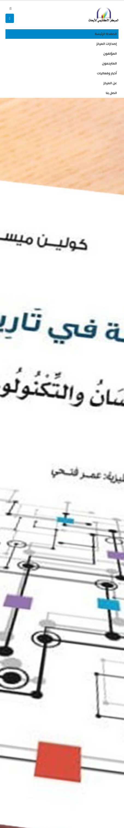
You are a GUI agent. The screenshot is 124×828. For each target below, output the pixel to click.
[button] (10, 8)
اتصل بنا (111, 93)
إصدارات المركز (106, 44)
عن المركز (110, 83)
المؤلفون (110, 54)
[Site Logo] (103, 15)
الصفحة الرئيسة (106, 34)
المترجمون (109, 63)
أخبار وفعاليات (107, 73)
